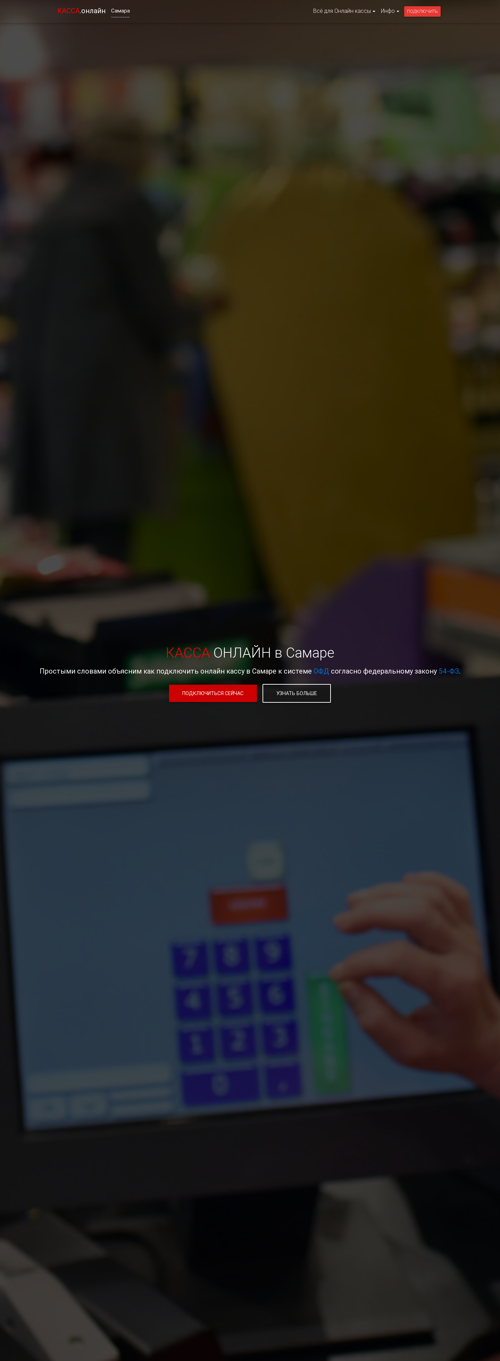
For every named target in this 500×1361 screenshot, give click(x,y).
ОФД (321, 671)
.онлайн (81, 10)
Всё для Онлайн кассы (342, 10)
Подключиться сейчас (212, 693)
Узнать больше (296, 693)
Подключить (422, 11)
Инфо (388, 10)
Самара (120, 10)
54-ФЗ (449, 671)
